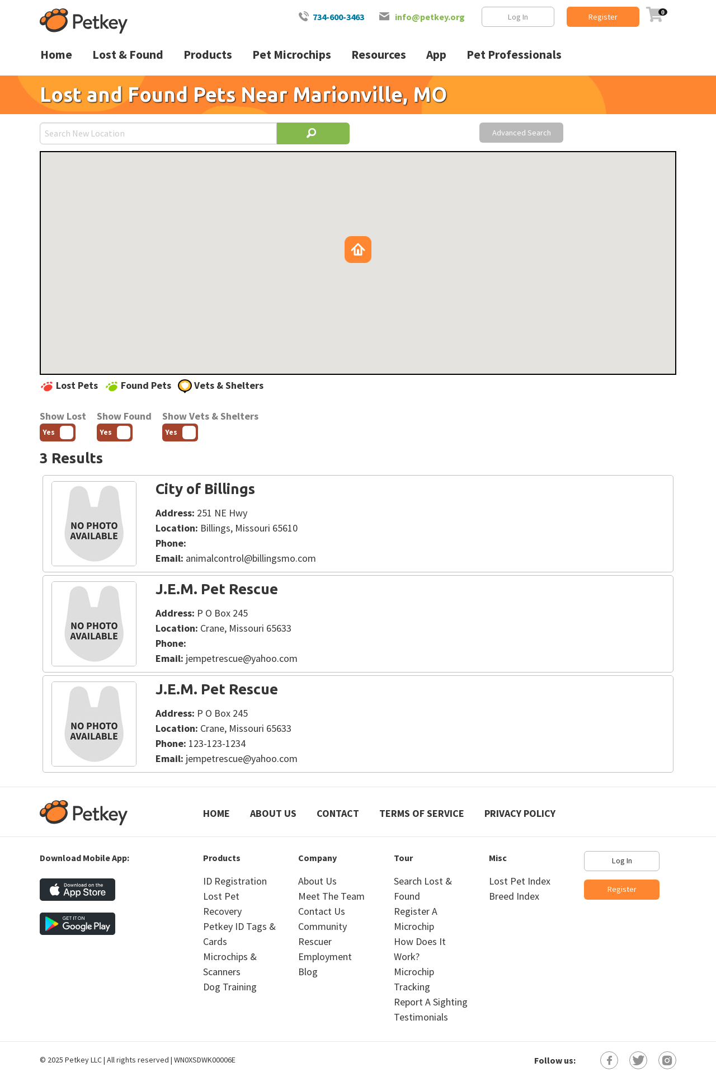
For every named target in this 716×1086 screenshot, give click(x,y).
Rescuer (315, 941)
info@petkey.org (430, 16)
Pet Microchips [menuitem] (291, 54)
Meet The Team (331, 896)
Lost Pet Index (519, 881)
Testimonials (421, 1016)
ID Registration (235, 881)
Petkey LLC (83, 1060)
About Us (273, 813)
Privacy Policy (519, 813)
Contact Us (321, 911)
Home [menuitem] (56, 54)
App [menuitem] (436, 54)
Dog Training (230, 986)
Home (216, 813)
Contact (338, 813)
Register (603, 17)
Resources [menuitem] (378, 54)
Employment (325, 956)
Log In (518, 17)
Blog (308, 971)
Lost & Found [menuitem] (127, 54)
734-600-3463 (338, 16)
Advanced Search (521, 133)
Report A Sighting (431, 1001)
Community (322, 926)
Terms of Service (421, 813)
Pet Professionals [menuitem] (514, 54)
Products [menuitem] (207, 54)
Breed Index (514, 896)
